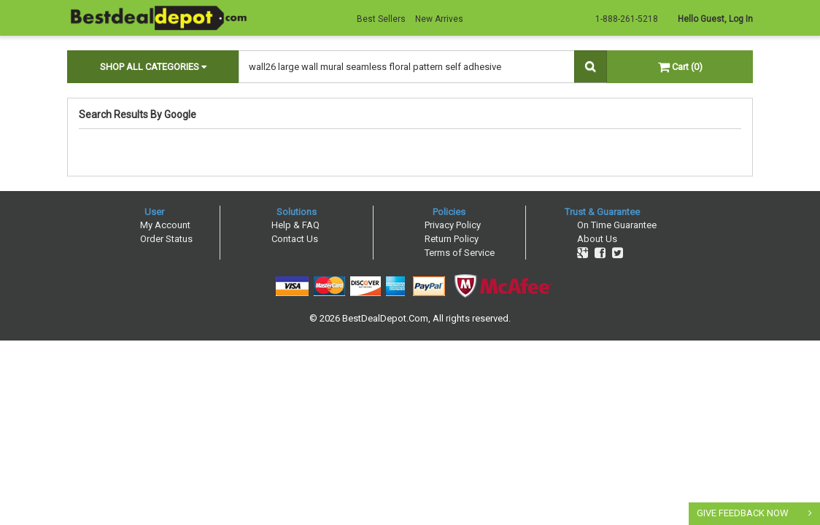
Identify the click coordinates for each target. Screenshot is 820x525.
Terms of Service (460, 252)
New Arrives (439, 19)
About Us (597, 238)
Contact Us (294, 238)
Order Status (166, 238)
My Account (165, 224)
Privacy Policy (453, 224)
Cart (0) (680, 66)
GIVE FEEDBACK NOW (743, 513)
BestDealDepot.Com (385, 318)
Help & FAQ (295, 224)
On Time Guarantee (617, 224)
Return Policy (452, 238)
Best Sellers (381, 19)
